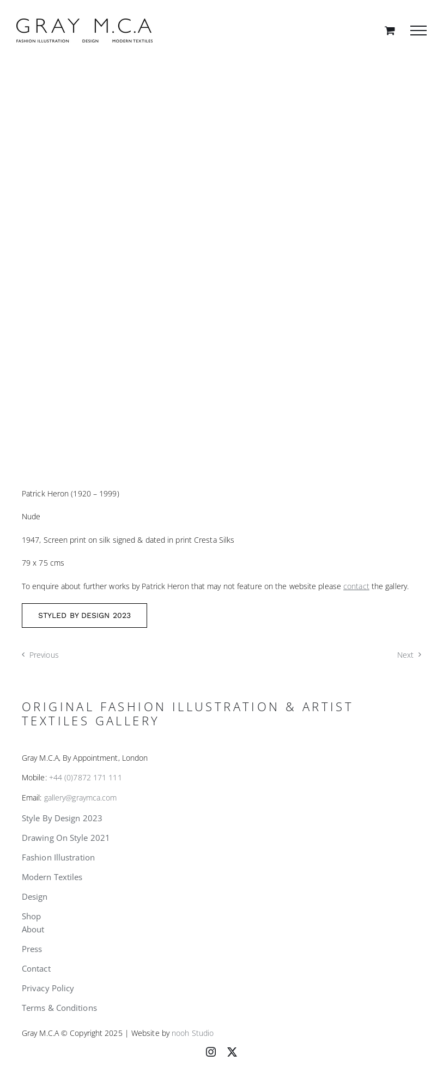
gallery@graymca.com (80, 797)
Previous (44, 655)
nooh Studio (193, 1033)
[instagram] (211, 1052)
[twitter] (232, 1052)
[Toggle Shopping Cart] (390, 30)
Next (405, 655)
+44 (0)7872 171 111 (85, 777)
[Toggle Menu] (418, 30)
